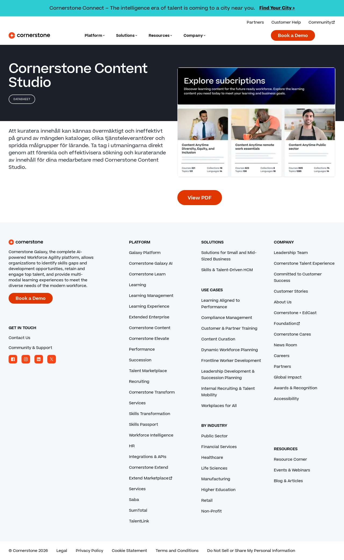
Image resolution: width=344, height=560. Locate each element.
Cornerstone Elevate (149, 338)
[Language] (95, 35)
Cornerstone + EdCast (295, 313)
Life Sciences (214, 468)
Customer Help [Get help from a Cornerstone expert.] (286, 22)
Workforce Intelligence (151, 435)
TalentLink (139, 521)
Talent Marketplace (148, 371)
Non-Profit (211, 511)
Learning (137, 285)
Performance (142, 349)
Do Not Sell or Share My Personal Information (251, 551)
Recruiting (139, 381)
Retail (207, 500)
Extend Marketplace (151, 478)
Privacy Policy (89, 551)
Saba (134, 500)
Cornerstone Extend (148, 467)
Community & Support (30, 348)
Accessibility (286, 399)
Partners (282, 366)
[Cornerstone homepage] (60, 242)
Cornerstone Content (149, 328)
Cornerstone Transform (152, 392)
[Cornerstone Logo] (29, 35)
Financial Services (219, 447)
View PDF (200, 198)
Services (137, 403)
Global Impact (288, 377)
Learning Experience (149, 306)
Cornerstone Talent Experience (304, 263)
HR (132, 446)
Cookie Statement (129, 551)
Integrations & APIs (147, 457)
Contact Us (19, 338)
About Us (283, 302)
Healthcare (212, 457)
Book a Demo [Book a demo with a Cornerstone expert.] (293, 35)
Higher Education (218, 490)
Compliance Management (226, 318)
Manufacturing (215, 479)
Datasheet (21, 99)
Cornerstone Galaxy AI (151, 263)
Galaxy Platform (144, 253)
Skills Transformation (149, 414)
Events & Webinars (292, 470)
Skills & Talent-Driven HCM (227, 270)
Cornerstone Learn (147, 274)
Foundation (287, 323)
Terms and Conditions (177, 551)
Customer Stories (291, 291)
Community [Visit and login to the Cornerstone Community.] (322, 22)
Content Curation (218, 339)
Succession (140, 360)
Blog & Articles (288, 481)
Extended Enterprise (149, 317)
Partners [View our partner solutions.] (255, 22)
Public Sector (214, 436)
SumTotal (138, 510)
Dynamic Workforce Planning (229, 350)
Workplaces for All (219, 406)
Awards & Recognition (295, 388)
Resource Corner (290, 459)
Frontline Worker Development (231, 360)
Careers (281, 356)
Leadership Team (291, 253)
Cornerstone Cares (292, 334)
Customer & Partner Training (229, 328)
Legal (61, 551)
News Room (285, 345)
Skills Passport (143, 424)
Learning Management (151, 296)
